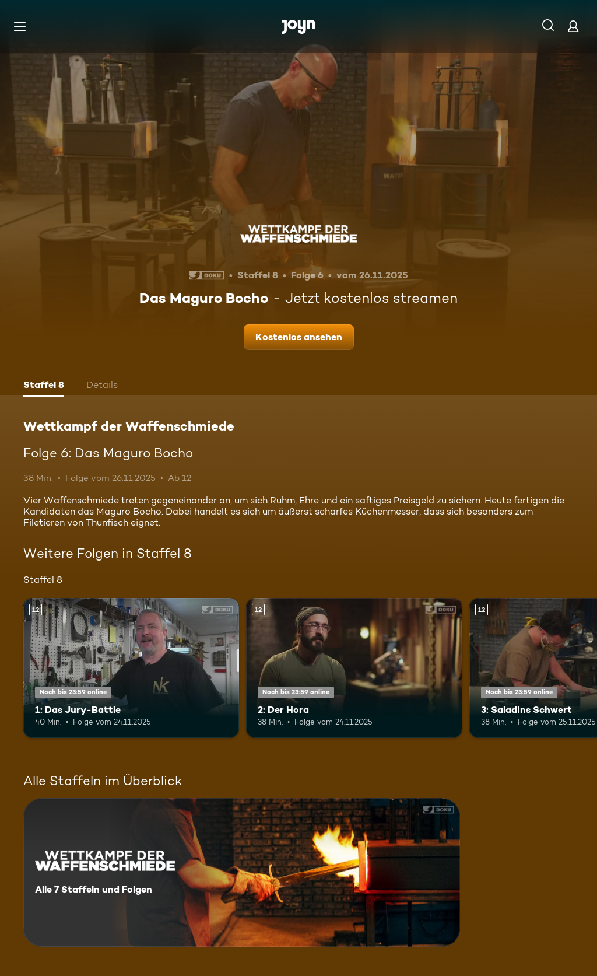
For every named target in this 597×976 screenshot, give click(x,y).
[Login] (573, 26)
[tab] (43, 386)
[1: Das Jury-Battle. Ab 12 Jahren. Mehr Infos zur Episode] (131, 668)
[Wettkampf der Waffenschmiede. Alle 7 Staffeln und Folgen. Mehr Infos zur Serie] (241, 872)
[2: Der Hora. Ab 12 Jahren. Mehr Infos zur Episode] (354, 668)
